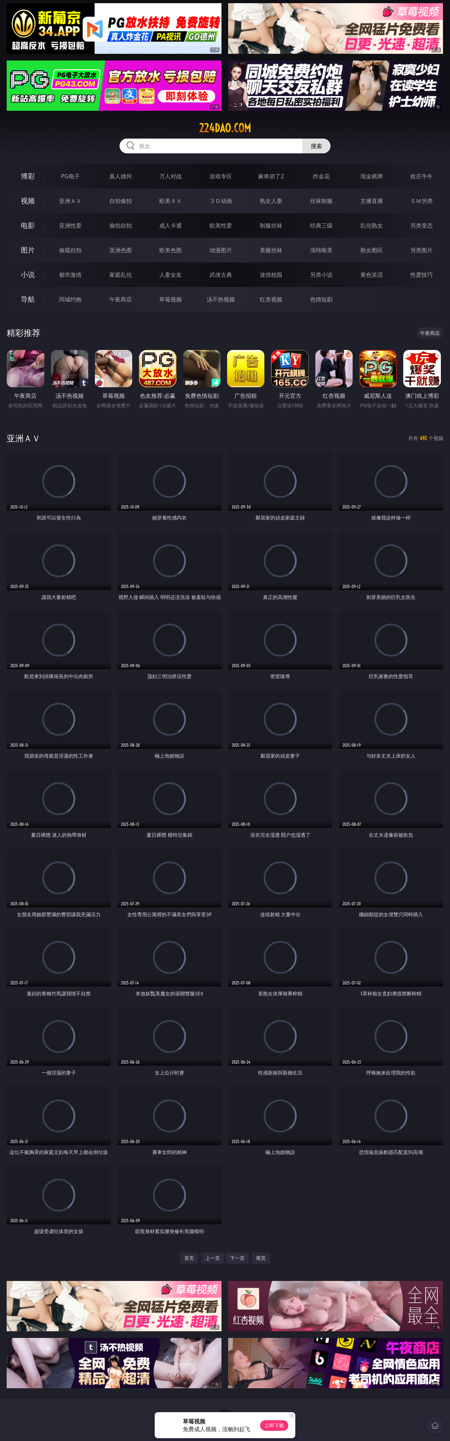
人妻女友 (170, 275)
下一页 (237, 1258)
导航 (28, 299)
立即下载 (274, 1425)
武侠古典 (221, 275)
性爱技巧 (421, 275)
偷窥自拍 (70, 250)
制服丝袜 (271, 225)
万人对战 (170, 176)
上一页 (212, 1258)
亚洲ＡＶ (70, 201)
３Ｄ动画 (221, 201)
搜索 (316, 146)
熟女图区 (371, 250)
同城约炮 (70, 299)
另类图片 (421, 250)
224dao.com (225, 128)
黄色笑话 (371, 275)
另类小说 (321, 275)
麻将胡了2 (271, 176)
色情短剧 (321, 299)
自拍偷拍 (120, 201)
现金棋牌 (371, 176)
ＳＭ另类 (421, 201)
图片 (28, 250)
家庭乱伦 (120, 275)
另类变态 (421, 225)
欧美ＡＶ (170, 201)
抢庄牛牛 (421, 176)
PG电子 (70, 176)
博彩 (28, 176)
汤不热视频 (221, 299)
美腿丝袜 (271, 250)
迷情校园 (271, 275)
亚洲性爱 (70, 225)
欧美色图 (170, 250)
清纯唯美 (321, 250)
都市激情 (70, 275)
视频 (28, 200)
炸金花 (321, 176)
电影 (28, 225)
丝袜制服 (321, 201)
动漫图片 (221, 250)
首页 (189, 1258)
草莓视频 (170, 299)
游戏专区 (221, 176)
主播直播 (371, 201)
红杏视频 (271, 299)
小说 (28, 274)
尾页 (261, 1258)
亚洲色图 (120, 250)
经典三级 (321, 225)
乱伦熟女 (371, 225)
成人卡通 (170, 225)
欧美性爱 (221, 225)
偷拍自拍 (120, 225)
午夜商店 (120, 299)
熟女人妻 (271, 201)
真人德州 (120, 176)
